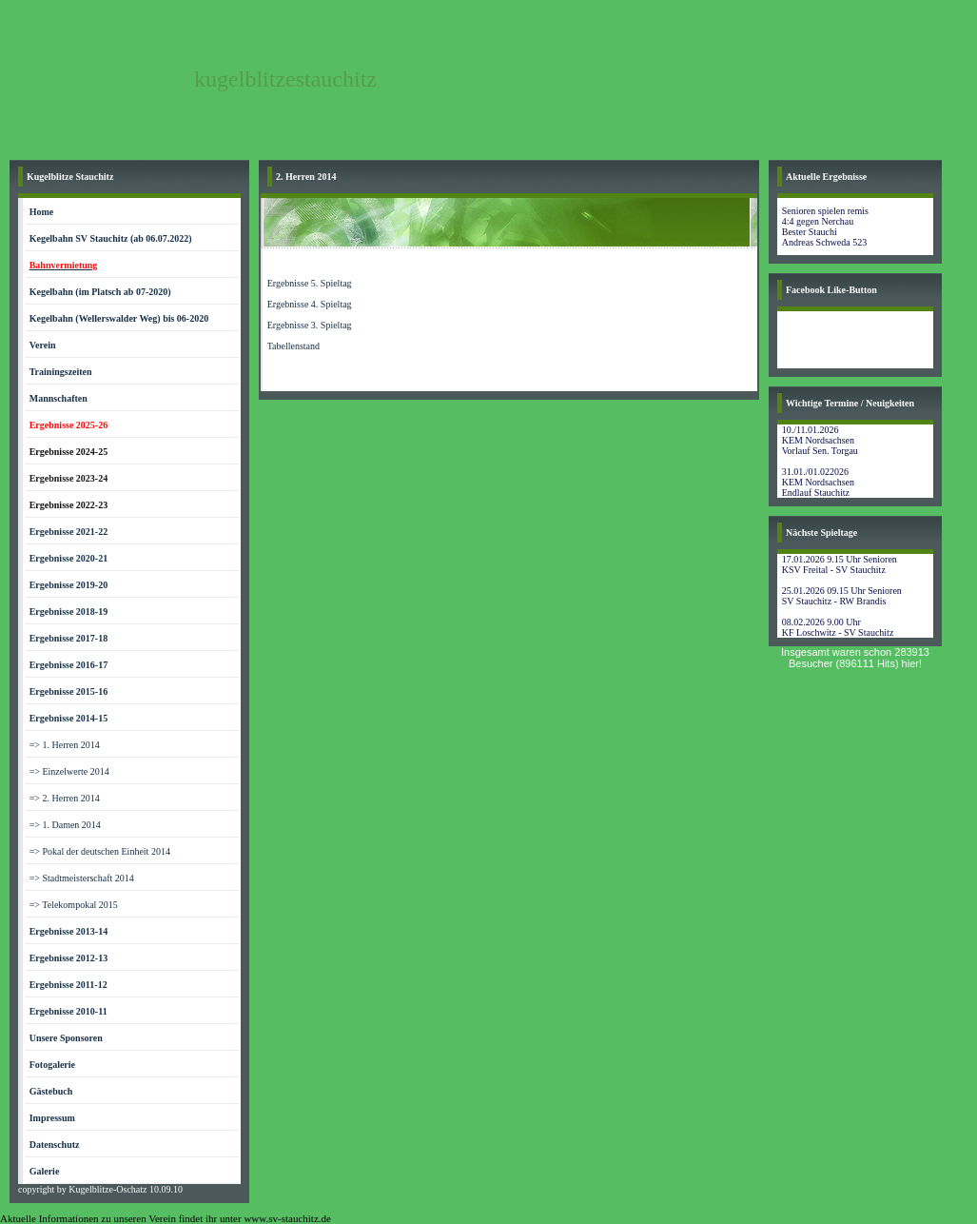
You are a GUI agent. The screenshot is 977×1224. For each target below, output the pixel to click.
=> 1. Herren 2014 (64, 745)
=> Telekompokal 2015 (73, 904)
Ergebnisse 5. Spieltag (309, 283)
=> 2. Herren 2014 (64, 798)
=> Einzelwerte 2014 (69, 771)
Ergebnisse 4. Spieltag (309, 304)
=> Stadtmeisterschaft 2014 (81, 878)
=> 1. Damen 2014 (65, 824)
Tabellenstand (293, 346)
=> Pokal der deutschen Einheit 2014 (99, 851)
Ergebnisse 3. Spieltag (309, 325)
